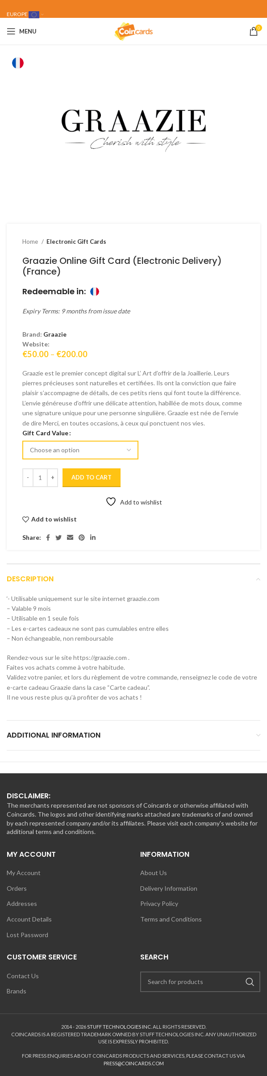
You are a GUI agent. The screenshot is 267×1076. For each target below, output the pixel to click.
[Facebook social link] (48, 537)
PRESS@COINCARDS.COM (134, 1063)
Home (30, 241)
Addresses (22, 903)
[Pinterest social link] (82, 537)
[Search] (200, 982)
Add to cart (91, 477)
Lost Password (27, 934)
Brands (16, 991)
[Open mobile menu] (21, 31)
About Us (153, 872)
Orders (17, 888)
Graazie (55, 334)
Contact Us (23, 976)
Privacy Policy (159, 903)
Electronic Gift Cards (76, 241)
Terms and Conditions (171, 919)
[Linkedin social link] (93, 537)
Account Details (29, 919)
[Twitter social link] (58, 537)
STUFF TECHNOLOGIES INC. (119, 1027)
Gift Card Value (45, 433)
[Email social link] (70, 537)
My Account (24, 872)
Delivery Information (168, 888)
